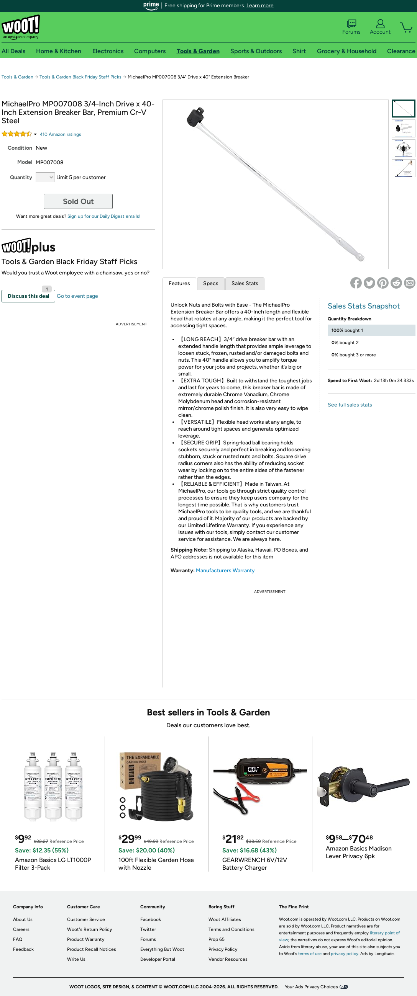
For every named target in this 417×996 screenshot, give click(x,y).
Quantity (21, 177)
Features (179, 283)
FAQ (17, 939)
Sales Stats (244, 283)
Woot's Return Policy (89, 929)
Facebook (150, 919)
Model (24, 162)
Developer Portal (157, 959)
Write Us (76, 959)
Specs (210, 283)
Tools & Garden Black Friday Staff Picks (80, 77)
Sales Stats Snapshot (364, 305)
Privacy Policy (222, 949)
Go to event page (77, 296)
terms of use (310, 953)
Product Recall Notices (91, 949)
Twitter (148, 929)
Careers (21, 929)
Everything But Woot (162, 949)
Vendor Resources (228, 959)
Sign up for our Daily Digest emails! (104, 216)
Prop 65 (216, 939)
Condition (20, 148)
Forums (351, 27)
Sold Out (78, 201)
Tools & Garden (17, 77)
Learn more (260, 5)
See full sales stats (350, 405)
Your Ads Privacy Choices (311, 986)
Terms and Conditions (231, 929)
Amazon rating (60, 134)
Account (380, 27)
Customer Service (86, 919)
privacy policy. (345, 953)
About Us (23, 919)
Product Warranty (85, 939)
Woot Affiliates (224, 919)
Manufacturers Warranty (225, 570)
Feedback (23, 949)
